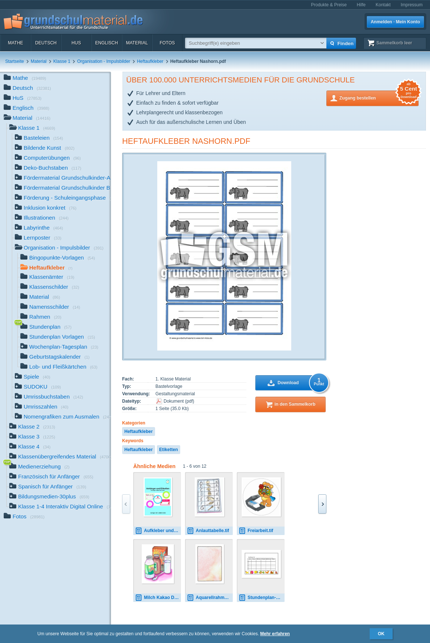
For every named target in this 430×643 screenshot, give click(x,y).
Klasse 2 (32, 427)
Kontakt (383, 4)
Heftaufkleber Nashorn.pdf (186, 141)
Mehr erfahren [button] (275, 633)
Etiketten (168, 449)
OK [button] (381, 633)
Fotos (167, 42)
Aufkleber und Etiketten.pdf (158, 530)
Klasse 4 (30, 447)
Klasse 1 (61, 61)
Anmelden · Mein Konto (395, 21)
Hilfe (361, 4)
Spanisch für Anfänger (47, 487)
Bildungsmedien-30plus (49, 497)
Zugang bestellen (379, 97)
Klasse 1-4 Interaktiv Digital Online (60, 507)
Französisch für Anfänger (51, 477)
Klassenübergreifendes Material (60, 457)
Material (137, 42)
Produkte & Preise (329, 4)
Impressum (412, 4)
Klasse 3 (32, 437)
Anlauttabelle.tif (208, 530)
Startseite (14, 61)
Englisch (106, 42)
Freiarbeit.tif (256, 530)
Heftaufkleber (150, 61)
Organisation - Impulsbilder (103, 61)
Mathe (15, 42)
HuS (76, 42)
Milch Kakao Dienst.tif (158, 597)
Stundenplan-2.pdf (262, 597)
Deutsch (46, 42)
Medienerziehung (39, 467)
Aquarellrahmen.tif (210, 597)
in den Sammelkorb (295, 404)
